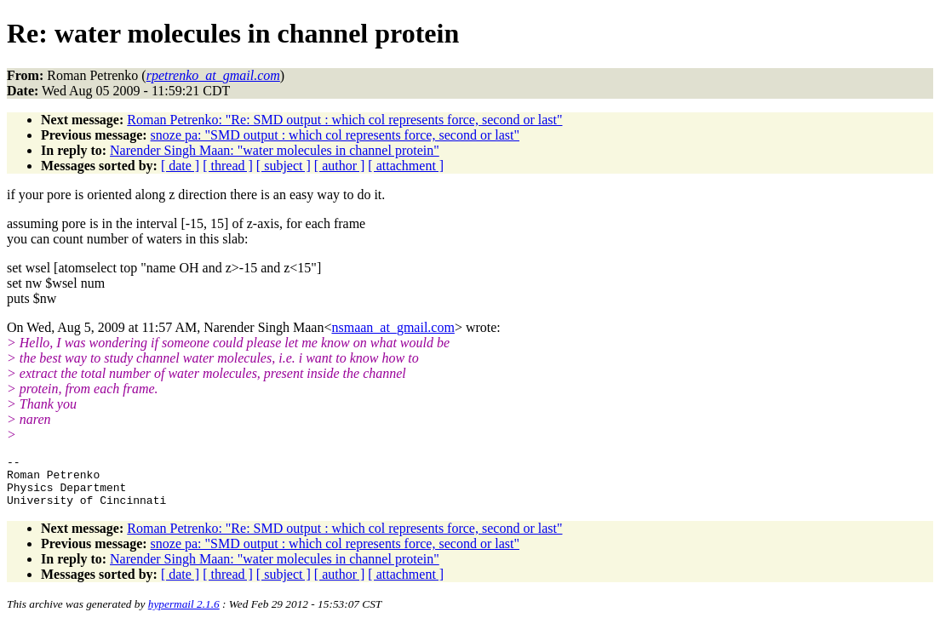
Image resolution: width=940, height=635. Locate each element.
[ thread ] (228, 165)
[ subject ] (283, 165)
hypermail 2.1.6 (184, 614)
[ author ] (339, 165)
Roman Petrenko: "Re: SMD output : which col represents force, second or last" (344, 119)
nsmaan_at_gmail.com (392, 327)
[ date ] (180, 165)
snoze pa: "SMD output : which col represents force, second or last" (335, 135)
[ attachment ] (406, 165)
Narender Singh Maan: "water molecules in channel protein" (274, 150)
